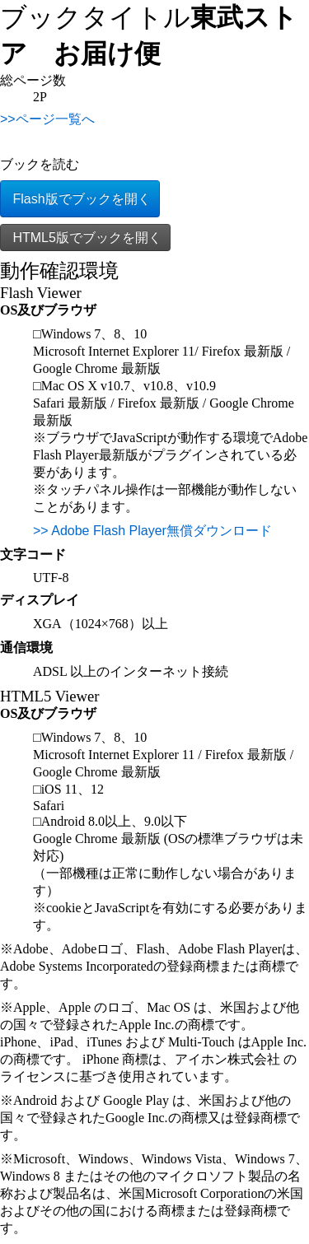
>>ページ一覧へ (47, 119)
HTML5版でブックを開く (85, 238)
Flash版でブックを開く (80, 199)
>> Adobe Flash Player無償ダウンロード (152, 531)
